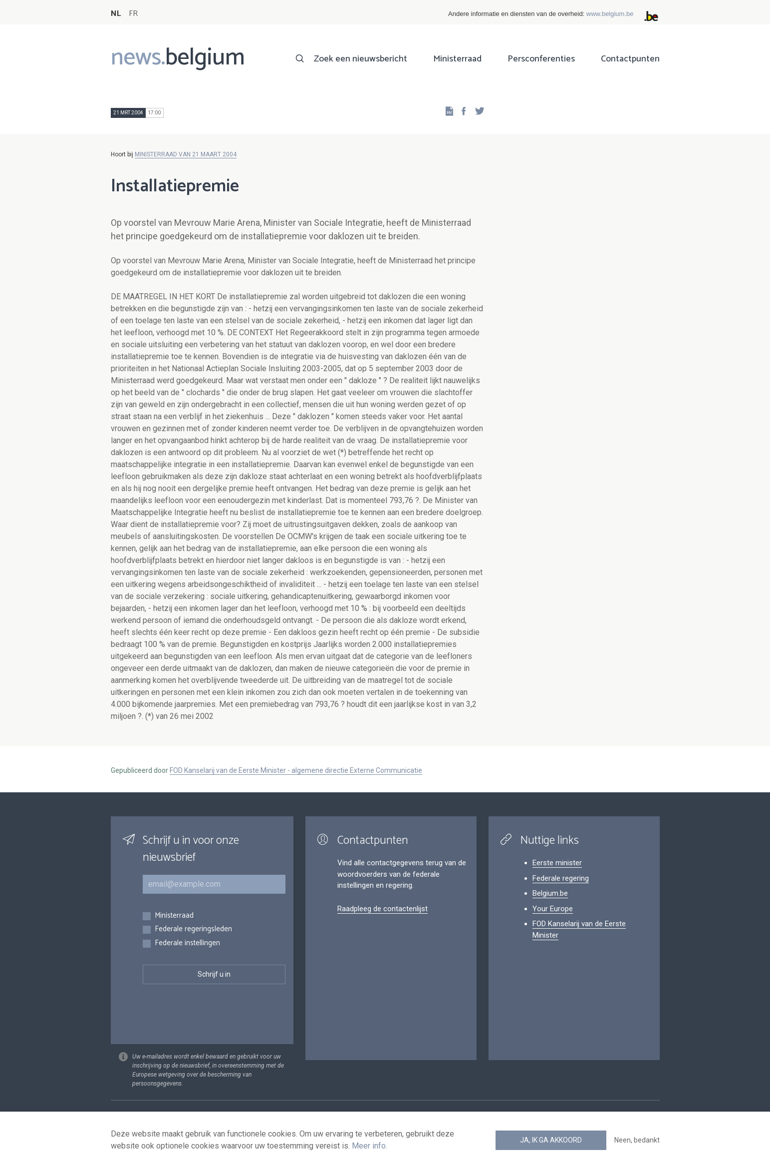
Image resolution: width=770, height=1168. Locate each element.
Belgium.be (550, 893)
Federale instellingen (187, 943)
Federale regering (560, 878)
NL (116, 13)
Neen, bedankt (637, 1140)
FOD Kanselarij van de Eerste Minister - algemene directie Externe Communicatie (296, 770)
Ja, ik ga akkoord (551, 1140)
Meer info (369, 1146)
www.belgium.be (610, 13)
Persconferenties (541, 58)
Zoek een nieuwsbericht (360, 58)
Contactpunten (630, 58)
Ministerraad (457, 58)
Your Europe (552, 908)
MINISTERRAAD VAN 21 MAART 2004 (186, 154)
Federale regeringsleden (193, 929)
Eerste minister (557, 862)
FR (133, 13)
